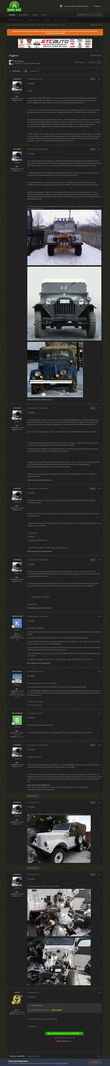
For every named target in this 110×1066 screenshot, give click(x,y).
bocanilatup (17, 713)
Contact (43, 15)
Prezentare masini (34, 63)
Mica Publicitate (23, 15)
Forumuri (12, 15)
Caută (64, 20)
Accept (94, 1062)
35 (17, 96)
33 (17, 689)
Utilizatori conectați (33, 20)
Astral (17, 992)
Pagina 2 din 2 (34, 71)
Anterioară (16, 71)
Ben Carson (17, 671)
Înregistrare (97, 6)
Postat (35, 79)
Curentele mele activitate (15, 20)
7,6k (17, 1010)
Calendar (35, 15)
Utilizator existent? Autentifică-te (77, 6)
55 (17, 731)
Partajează (80, 62)
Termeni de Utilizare (61, 1063)
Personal (56, 20)
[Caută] (87, 14)
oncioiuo (20, 61)
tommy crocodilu (17, 1056)
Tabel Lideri (46, 20)
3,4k (17, 634)
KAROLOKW (17, 616)
